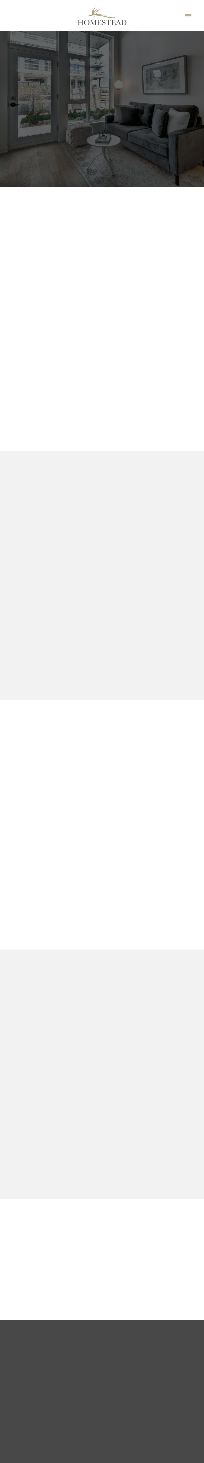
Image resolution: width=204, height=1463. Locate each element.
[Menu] (188, 15)
